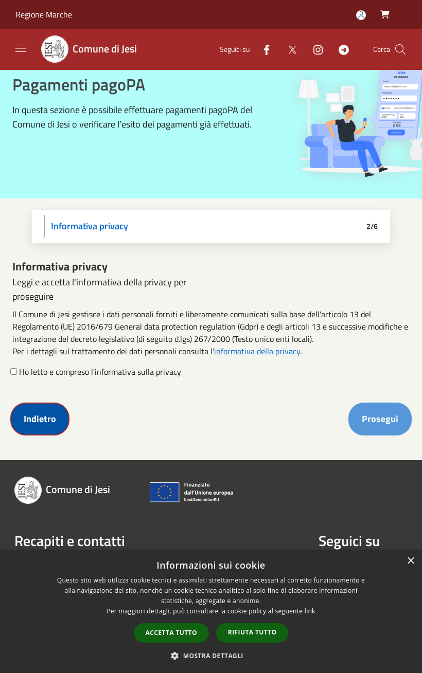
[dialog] (211, 611)
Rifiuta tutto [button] (252, 632)
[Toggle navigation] (20, 48)
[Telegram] (339, 49)
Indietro (40, 419)
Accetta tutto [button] (171, 632)
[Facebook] (262, 49)
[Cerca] (400, 49)
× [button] (410, 561)
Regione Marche (43, 14)
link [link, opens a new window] (310, 611)
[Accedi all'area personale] (361, 15)
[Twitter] (288, 49)
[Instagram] (314, 49)
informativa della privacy (257, 351)
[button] (211, 655)
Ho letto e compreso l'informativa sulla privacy (100, 372)
